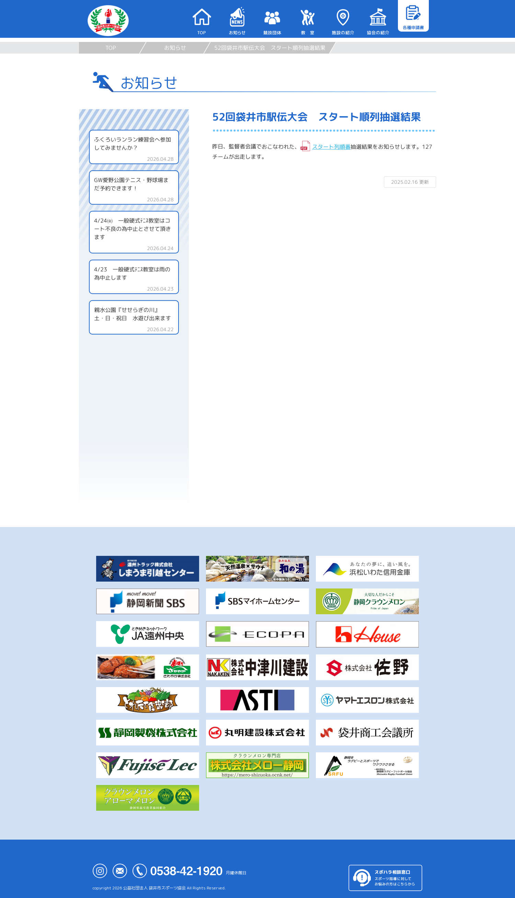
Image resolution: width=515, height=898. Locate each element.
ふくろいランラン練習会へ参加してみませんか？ (132, 143)
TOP (110, 48)
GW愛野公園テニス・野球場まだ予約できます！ (131, 184)
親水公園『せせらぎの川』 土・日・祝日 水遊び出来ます (136, 314)
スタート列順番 (331, 146)
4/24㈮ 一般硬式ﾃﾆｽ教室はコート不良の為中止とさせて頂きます (132, 229)
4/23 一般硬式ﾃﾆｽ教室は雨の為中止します (132, 273)
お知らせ (175, 48)
